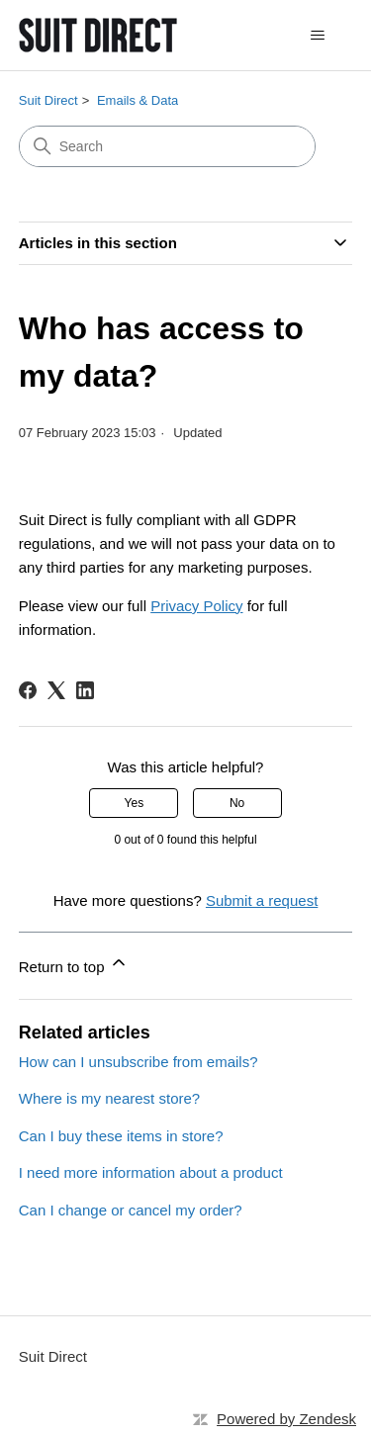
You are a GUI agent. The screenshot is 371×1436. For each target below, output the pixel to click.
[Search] (167, 146)
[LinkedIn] (85, 690)
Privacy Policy (196, 605)
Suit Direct (48, 100)
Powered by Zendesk (286, 1418)
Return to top (74, 963)
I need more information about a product (151, 1172)
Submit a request (262, 900)
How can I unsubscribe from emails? (138, 1061)
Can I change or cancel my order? (130, 1210)
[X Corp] (56, 690)
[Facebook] (28, 690)
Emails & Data (137, 100)
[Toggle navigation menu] (317, 35)
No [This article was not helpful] (237, 803)
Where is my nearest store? (109, 1098)
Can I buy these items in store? (121, 1135)
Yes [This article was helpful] (134, 803)
